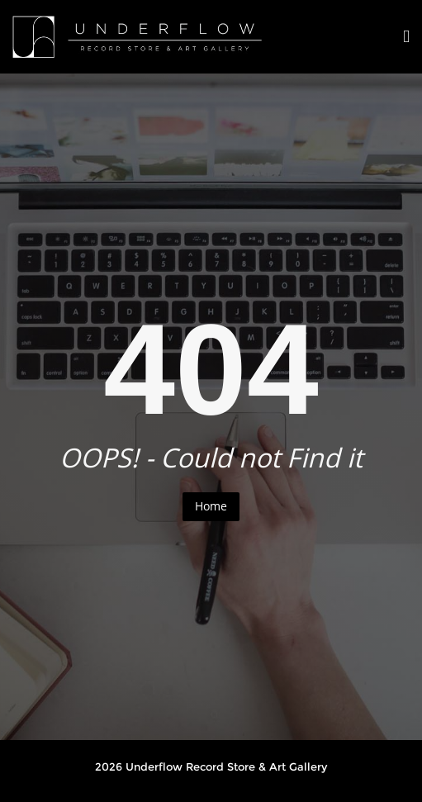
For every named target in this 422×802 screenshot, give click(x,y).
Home (211, 506)
